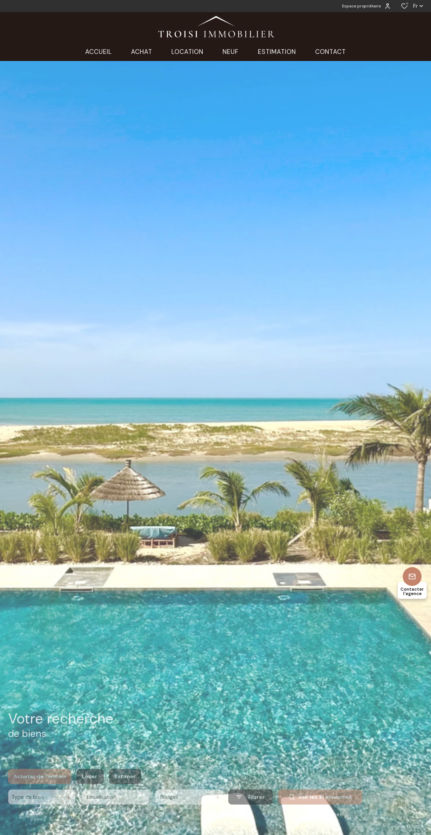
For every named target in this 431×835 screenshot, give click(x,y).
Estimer (125, 786)
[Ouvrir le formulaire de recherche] (250, 807)
